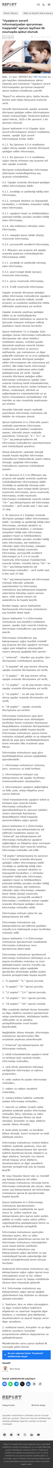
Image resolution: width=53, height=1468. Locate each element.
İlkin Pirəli (11, 1369)
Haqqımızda (8, 1405)
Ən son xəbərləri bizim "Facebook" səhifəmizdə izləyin (23, 1355)
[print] (34, 1384)
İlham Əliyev (11, 13)
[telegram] (16, 1384)
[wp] (10, 1384)
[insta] (11, 1434)
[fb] (4, 1384)
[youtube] (38, 1434)
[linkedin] (28, 1384)
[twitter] (22, 1384)
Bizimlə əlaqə (38, 1405)
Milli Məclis (8, 37)
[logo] (9, 4)
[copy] (40, 1384)
